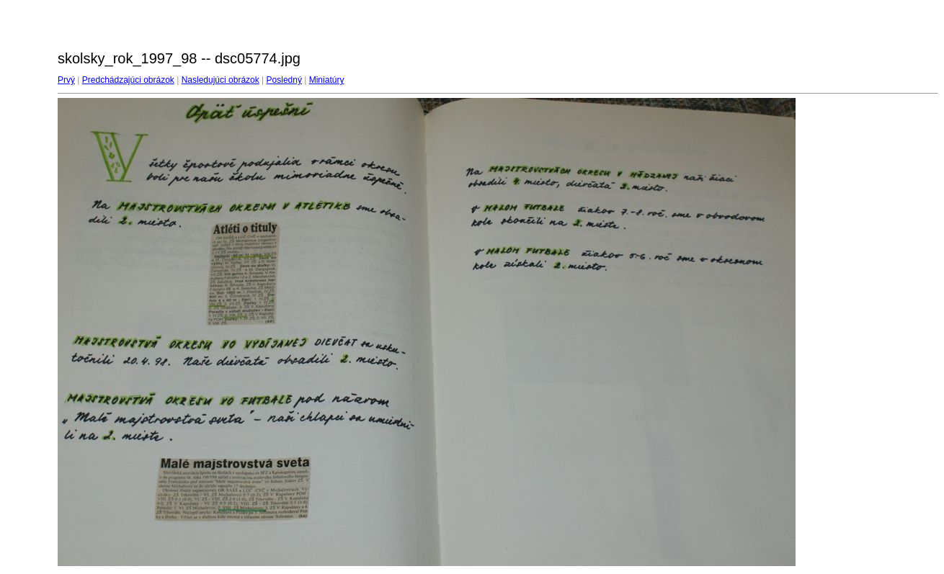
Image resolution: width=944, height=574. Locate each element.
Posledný (284, 80)
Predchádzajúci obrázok (128, 80)
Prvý (66, 80)
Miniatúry (326, 80)
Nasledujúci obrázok (220, 80)
